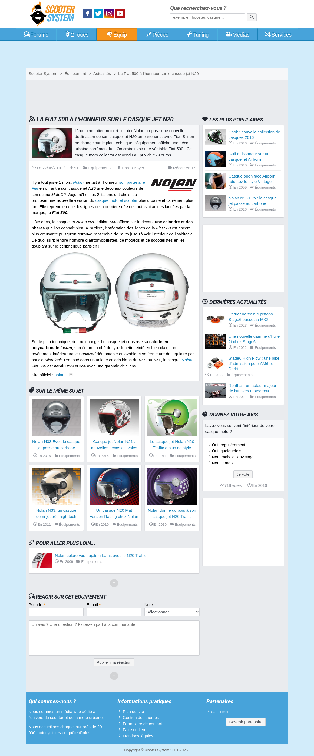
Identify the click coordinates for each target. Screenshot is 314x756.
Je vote (242, 474)
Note (148, 604)
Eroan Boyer (130, 168)
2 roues (76, 35)
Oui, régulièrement (228, 444)
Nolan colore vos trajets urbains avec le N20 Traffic (100, 555)
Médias (238, 35)
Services (278, 35)
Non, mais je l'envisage (232, 457)
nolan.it (60, 375)
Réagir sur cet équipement (71, 596)
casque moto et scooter (116, 200)
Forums (36, 35)
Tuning (197, 35)
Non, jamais (222, 463)
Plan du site (133, 711)
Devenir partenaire (245, 721)
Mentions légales (138, 736)
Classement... (222, 712)
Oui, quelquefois (226, 450)
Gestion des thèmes (141, 717)
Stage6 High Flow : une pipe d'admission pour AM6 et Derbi (254, 363)
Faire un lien (134, 729)
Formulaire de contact (142, 723)
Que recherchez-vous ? (198, 8)
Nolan (187, 359)
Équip (116, 35)
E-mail (94, 604)
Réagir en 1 (182, 167)
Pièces (157, 35)
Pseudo (37, 604)
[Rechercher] (252, 17)
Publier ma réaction (114, 662)
